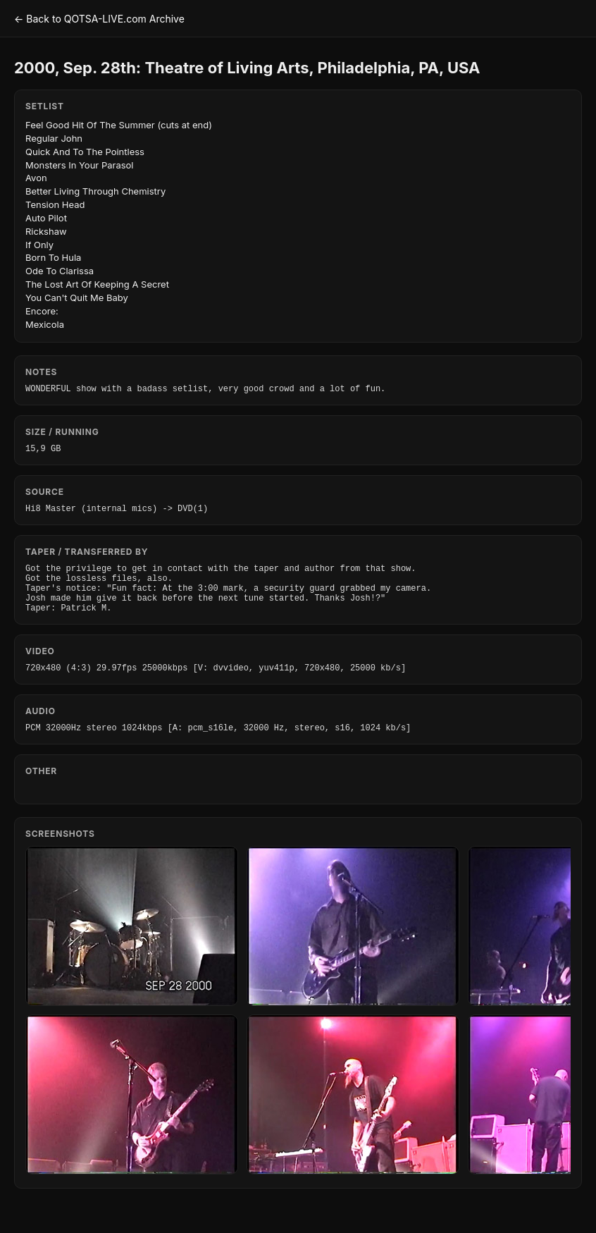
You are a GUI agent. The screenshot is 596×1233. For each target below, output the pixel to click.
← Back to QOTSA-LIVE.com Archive (99, 19)
